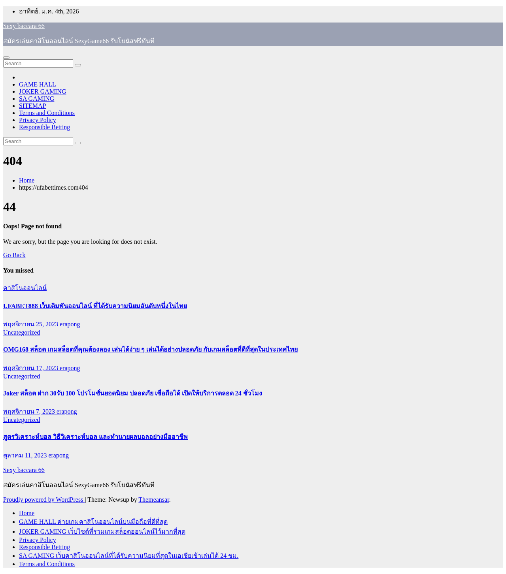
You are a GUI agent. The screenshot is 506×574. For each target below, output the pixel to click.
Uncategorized (21, 332)
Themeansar (153, 499)
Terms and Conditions (47, 112)
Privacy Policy (37, 120)
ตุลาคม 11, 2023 (25, 455)
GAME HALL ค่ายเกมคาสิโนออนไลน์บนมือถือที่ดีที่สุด (93, 521)
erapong (70, 324)
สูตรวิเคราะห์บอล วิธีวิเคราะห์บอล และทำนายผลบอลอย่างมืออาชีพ (95, 436)
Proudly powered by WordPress (44, 499)
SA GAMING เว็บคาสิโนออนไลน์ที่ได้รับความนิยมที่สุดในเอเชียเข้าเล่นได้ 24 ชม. (128, 555)
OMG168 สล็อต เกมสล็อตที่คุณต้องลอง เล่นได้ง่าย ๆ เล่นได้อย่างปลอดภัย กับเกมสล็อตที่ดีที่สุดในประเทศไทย (150, 349)
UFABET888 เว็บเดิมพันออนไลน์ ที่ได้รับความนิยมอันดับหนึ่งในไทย (95, 306)
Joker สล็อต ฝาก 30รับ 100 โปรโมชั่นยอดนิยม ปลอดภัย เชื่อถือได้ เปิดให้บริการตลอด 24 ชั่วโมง (132, 393)
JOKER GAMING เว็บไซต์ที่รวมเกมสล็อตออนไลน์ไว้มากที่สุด (102, 531)
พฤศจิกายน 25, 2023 (31, 324)
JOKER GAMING (42, 91)
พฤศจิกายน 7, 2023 (30, 411)
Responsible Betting (44, 127)
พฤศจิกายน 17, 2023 (31, 368)
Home (26, 180)
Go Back (14, 255)
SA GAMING (36, 98)
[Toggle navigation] (6, 57)
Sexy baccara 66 (24, 26)
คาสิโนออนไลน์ (25, 287)
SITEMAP (32, 105)
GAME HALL (37, 84)
